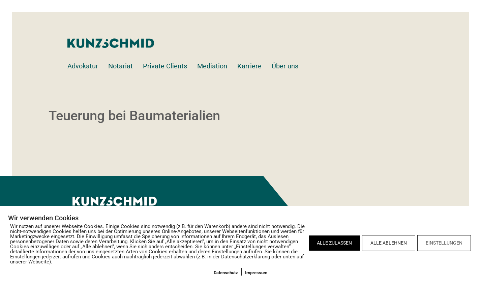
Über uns (285, 66)
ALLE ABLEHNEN (388, 243)
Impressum (256, 272)
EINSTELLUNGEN (444, 243)
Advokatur (82, 66)
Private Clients (165, 66)
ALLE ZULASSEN (334, 243)
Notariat (120, 66)
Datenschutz (226, 272)
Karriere (249, 66)
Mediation (212, 66)
